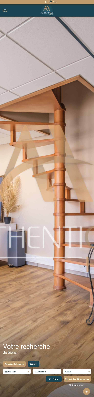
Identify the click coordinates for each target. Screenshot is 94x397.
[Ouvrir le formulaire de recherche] (54, 379)
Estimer (33, 364)
